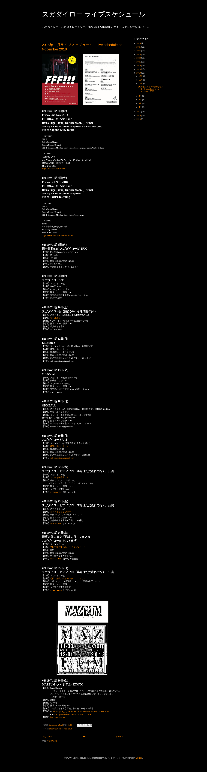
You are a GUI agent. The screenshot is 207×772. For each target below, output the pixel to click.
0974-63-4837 (56, 559)
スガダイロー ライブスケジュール (93, 14)
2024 (138, 51)
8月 (140, 96)
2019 (138, 69)
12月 (141, 76)
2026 (138, 43)
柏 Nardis (54, 255)
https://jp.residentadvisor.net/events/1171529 (72, 714)
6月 (140, 100)
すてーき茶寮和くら (59, 477)
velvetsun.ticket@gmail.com (62, 458)
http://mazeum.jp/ (57, 717)
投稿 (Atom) (52, 741)
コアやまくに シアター (60, 512)
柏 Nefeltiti (55, 318)
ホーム (84, 736)
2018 (138, 73)
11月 (141, 80)
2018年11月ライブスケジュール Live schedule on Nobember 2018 (150, 89)
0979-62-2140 (56, 523)
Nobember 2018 (66, 729)
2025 (138, 47)
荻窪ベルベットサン (59, 349)
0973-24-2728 (56, 492)
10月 (141, 83)
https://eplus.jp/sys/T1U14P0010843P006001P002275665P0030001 (81, 711)
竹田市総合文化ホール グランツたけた (68, 547)
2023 (138, 54)
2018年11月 (54, 729)
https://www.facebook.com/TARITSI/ (57, 235)
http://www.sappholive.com (53, 168)
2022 (138, 58)
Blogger (139, 758)
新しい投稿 (47, 736)
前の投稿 (119, 736)
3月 (140, 107)
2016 (138, 115)
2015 (138, 119)
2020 (138, 65)
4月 (140, 103)
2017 (138, 112)
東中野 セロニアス (58, 286)
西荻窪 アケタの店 (58, 380)
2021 (138, 62)
